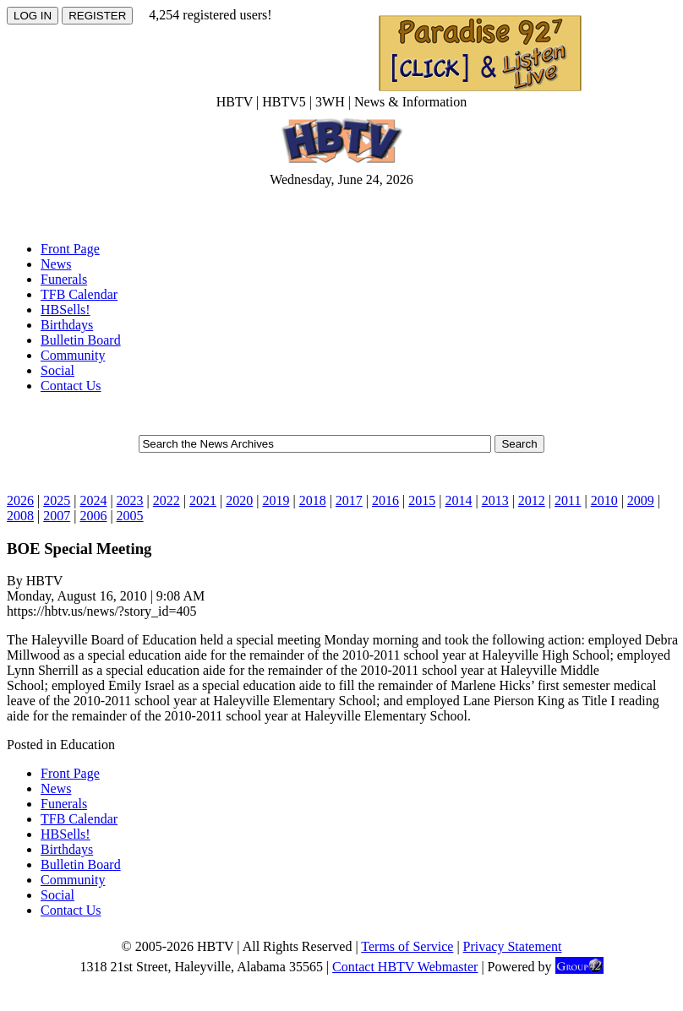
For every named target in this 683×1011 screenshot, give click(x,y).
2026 (20, 500)
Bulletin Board (81, 340)
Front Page (70, 249)
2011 (568, 500)
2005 (130, 515)
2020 (239, 500)
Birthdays (67, 325)
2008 (20, 515)
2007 (56, 515)
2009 (640, 500)
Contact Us (71, 385)
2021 (202, 500)
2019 (275, 500)
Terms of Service (407, 946)
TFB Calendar (79, 294)
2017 (349, 500)
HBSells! (65, 309)
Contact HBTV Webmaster (405, 966)
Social (57, 370)
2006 (93, 515)
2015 (421, 500)
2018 (312, 500)
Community (73, 355)
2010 (604, 500)
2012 (531, 500)
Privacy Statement (512, 946)
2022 (166, 500)
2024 (93, 500)
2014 (458, 500)
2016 (385, 500)
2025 (56, 500)
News (56, 264)
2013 (495, 500)
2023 (130, 500)
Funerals (64, 279)
